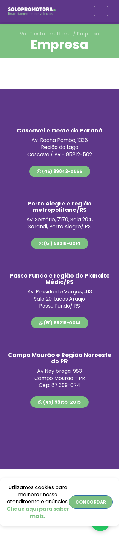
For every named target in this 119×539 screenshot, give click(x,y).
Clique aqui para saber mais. (38, 512)
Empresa (88, 33)
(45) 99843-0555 (59, 171)
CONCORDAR (91, 502)
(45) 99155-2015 (59, 402)
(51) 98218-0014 (59, 243)
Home (64, 33)
